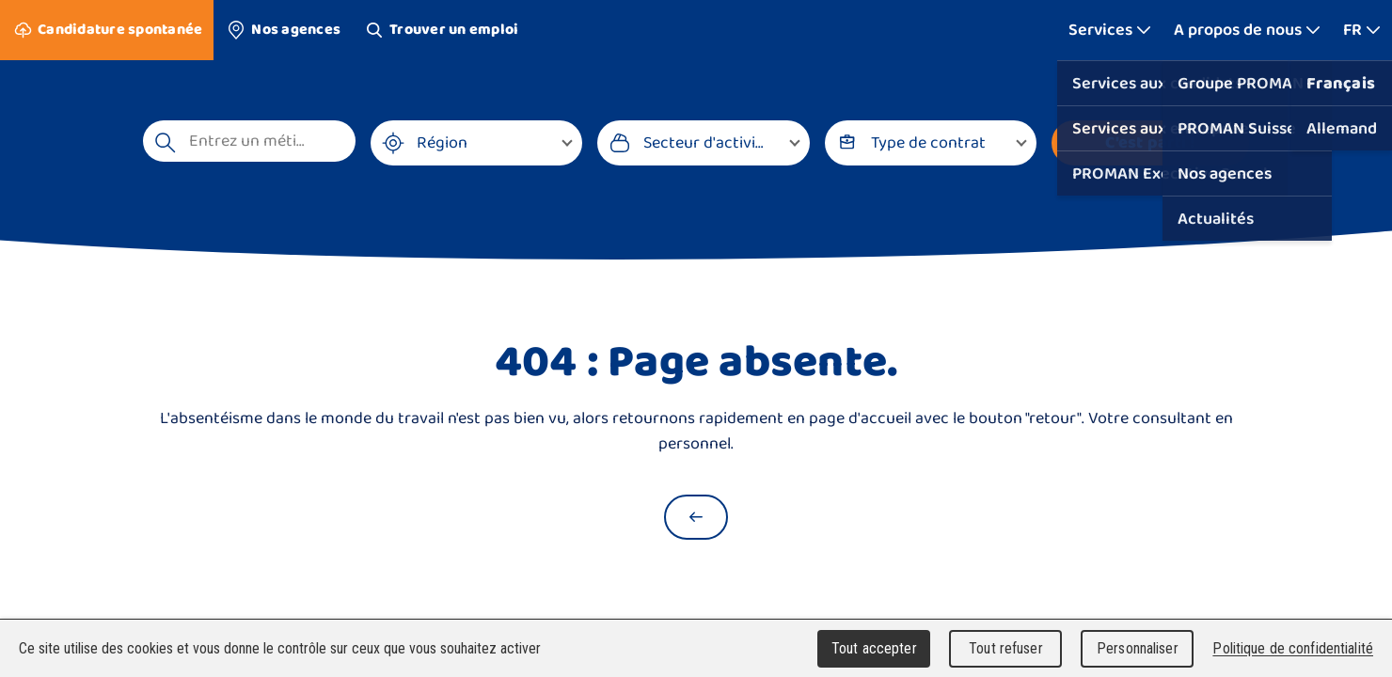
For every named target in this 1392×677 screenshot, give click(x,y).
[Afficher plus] (1110, 30)
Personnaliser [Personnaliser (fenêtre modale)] (1137, 648)
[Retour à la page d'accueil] (696, 517)
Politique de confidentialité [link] (1292, 648)
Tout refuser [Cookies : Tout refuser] (1006, 648)
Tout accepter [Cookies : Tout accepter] (874, 648)
